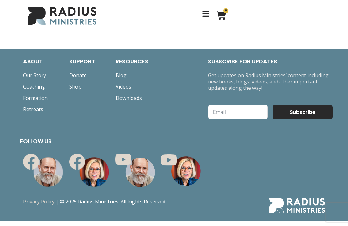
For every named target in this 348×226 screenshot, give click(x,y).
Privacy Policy (39, 201)
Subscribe (302, 112)
